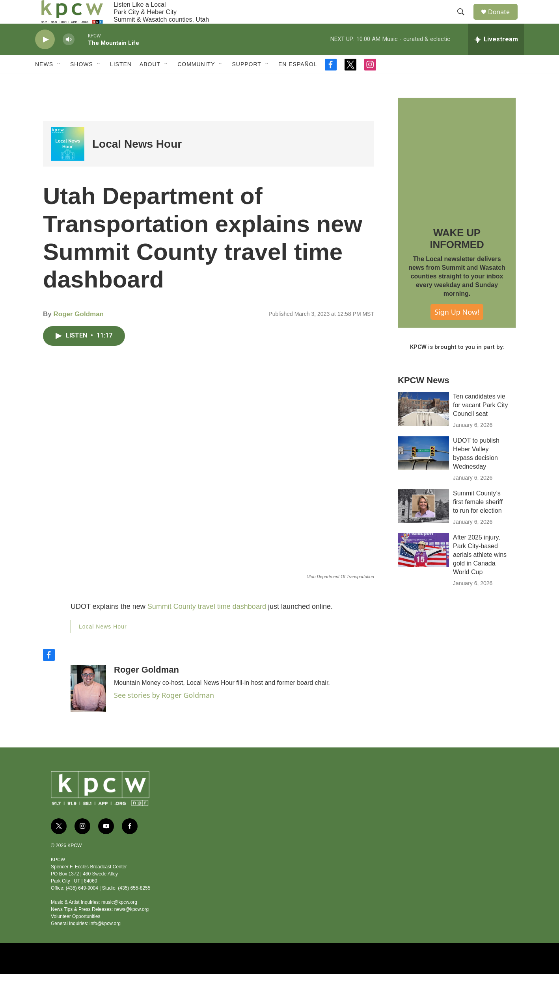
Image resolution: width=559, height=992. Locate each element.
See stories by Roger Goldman (164, 713)
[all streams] (496, 57)
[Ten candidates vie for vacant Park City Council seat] (423, 427)
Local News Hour (137, 162)
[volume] (68, 57)
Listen (121, 82)
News (44, 82)
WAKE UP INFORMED (457, 256)
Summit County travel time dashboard (206, 624)
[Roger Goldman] (88, 706)
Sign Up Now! (456, 329)
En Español (297, 82)
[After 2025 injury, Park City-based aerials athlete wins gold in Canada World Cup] (423, 568)
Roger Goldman (78, 332)
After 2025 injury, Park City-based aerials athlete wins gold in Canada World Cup (480, 572)
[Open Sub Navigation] (59, 82)
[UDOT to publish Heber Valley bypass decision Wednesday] (423, 471)
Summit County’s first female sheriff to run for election (478, 520)
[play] (45, 57)
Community (196, 82)
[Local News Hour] (67, 161)
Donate (504, 21)
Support (246, 82)
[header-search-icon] (464, 20)
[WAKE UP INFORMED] (457, 174)
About (150, 82)
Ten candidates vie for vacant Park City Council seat (480, 423)
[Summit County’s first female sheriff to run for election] (423, 524)
